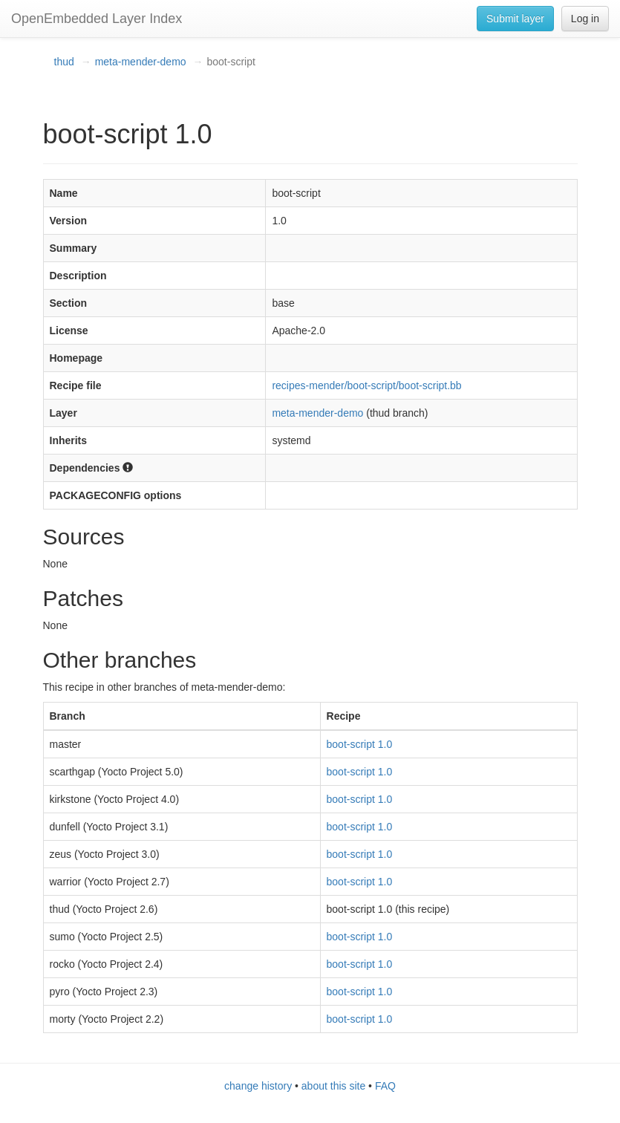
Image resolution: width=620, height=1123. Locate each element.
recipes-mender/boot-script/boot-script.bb (366, 385)
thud (64, 62)
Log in (585, 19)
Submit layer (515, 19)
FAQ (385, 1086)
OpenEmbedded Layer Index (96, 18)
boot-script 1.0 (360, 744)
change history (258, 1086)
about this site (333, 1086)
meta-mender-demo (140, 62)
